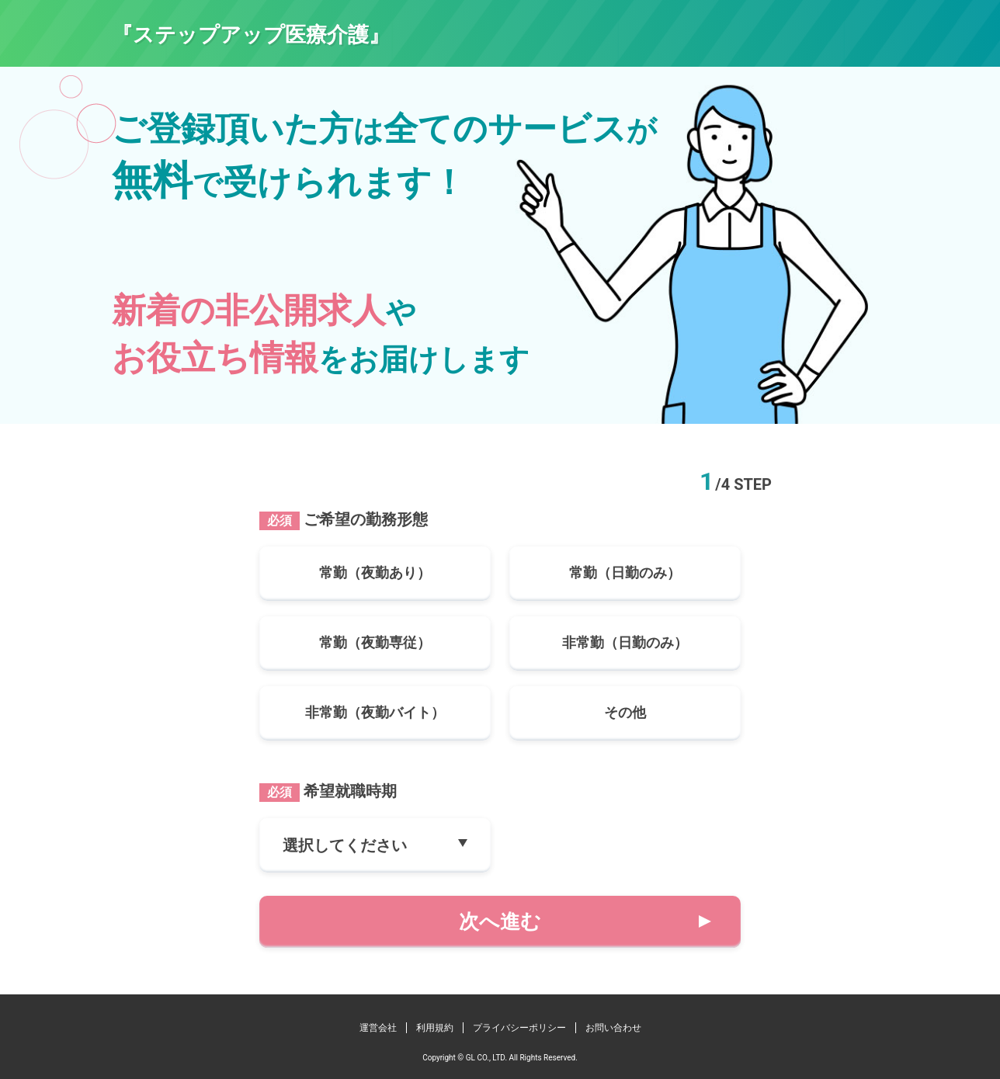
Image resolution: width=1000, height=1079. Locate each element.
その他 (625, 712)
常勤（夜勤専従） (375, 642)
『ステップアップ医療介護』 (251, 35)
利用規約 (434, 1027)
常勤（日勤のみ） (625, 572)
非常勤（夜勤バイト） (375, 712)
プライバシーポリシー (519, 1027)
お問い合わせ (613, 1027)
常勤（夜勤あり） (375, 572)
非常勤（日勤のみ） (625, 642)
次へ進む (500, 921)
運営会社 (378, 1027)
